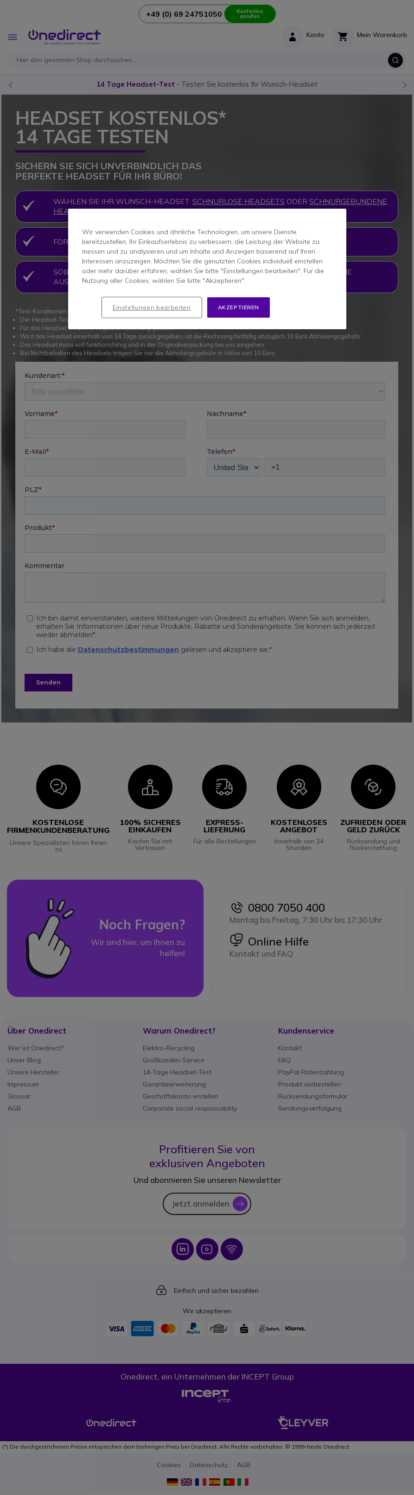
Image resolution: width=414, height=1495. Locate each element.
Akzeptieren (239, 307)
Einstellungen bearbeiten (152, 307)
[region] (207, 269)
